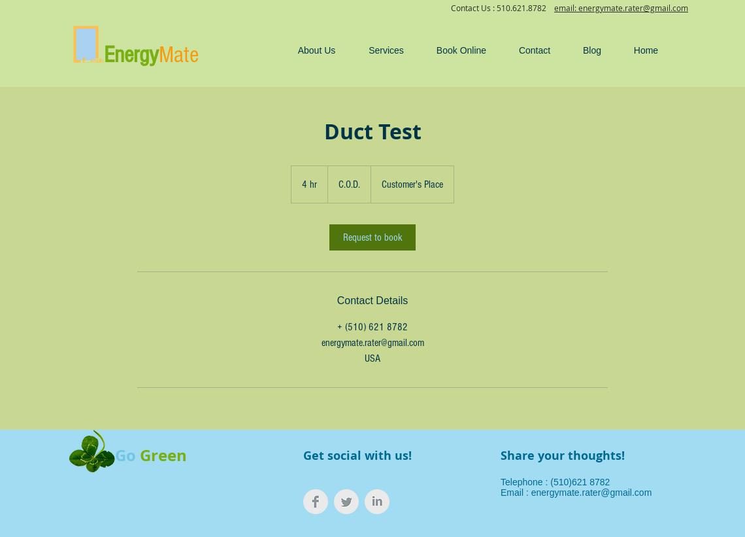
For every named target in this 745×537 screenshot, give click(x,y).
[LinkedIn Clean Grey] (377, 501)
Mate (179, 55)
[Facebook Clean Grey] (315, 501)
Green (163, 455)
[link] (372, 237)
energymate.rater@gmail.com (591, 492)
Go (125, 455)
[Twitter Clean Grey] (346, 501)
